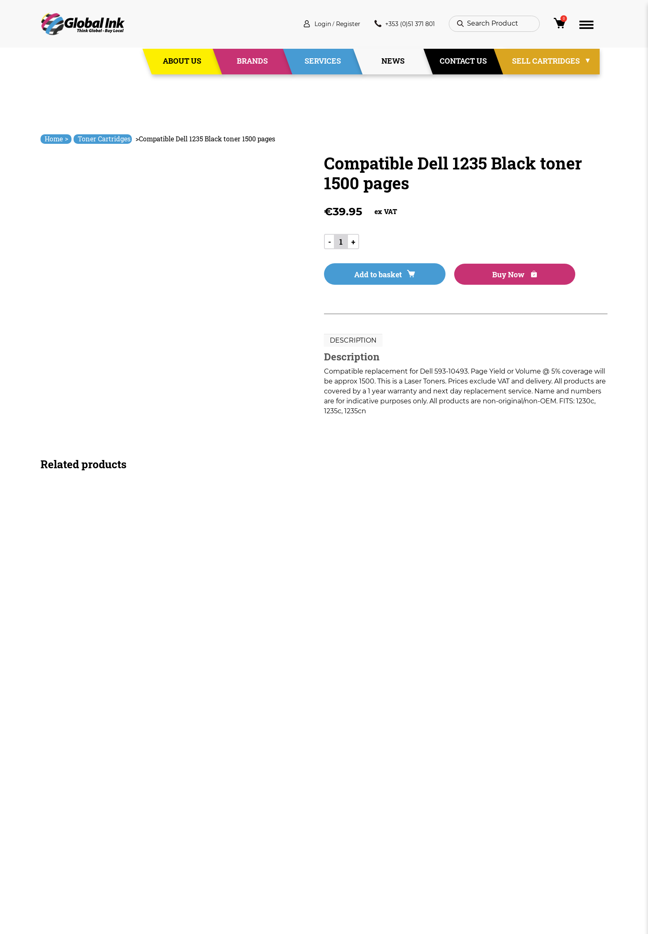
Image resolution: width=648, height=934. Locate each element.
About (221, 822)
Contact (224, 867)
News (393, 62)
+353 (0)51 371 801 (401, 25)
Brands (252, 62)
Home (56, 138)
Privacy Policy (346, 837)
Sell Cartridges (546, 62)
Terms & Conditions (356, 822)
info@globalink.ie (75, 818)
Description (353, 342)
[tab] (353, 342)
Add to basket (370, 276)
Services (323, 62)
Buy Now (472, 276)
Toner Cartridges (104, 138)
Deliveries (340, 807)
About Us (182, 62)
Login (312, 25)
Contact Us (463, 62)
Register (340, 25)
